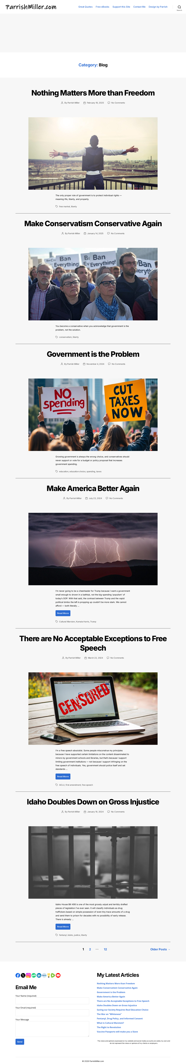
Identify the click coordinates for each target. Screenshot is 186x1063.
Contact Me (139, 6)
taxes (100, 471)
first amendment (73, 784)
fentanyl (63, 934)
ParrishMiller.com (97, 1060)
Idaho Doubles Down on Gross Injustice (93, 801)
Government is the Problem (93, 353)
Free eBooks (102, 6)
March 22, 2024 (95, 657)
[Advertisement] (93, 33)
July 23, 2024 (95, 497)
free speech (87, 784)
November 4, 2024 (95, 363)
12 (104, 948)
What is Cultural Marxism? (110, 1021)
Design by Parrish (158, 6)
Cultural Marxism (67, 621)
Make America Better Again (93, 487)
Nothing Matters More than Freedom (93, 92)
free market (64, 206)
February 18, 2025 (95, 102)
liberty (74, 206)
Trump (94, 621)
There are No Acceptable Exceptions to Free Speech (93, 642)
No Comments (118, 102)
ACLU (61, 784)
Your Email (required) (52, 1010)
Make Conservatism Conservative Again (93, 223)
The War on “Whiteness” (109, 1013)
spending (91, 471)
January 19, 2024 (95, 811)
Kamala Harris (83, 621)
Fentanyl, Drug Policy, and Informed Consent (120, 1017)
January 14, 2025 (95, 233)
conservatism (65, 336)
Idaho (70, 934)
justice (77, 934)
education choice (78, 471)
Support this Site (121, 6)
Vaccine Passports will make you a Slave (117, 1030)
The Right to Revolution (109, 1026)
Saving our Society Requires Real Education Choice (122, 1008)
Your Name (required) (52, 998)
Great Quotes (85, 6)
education (64, 471)
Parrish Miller (73, 102)
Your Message (52, 1026)
